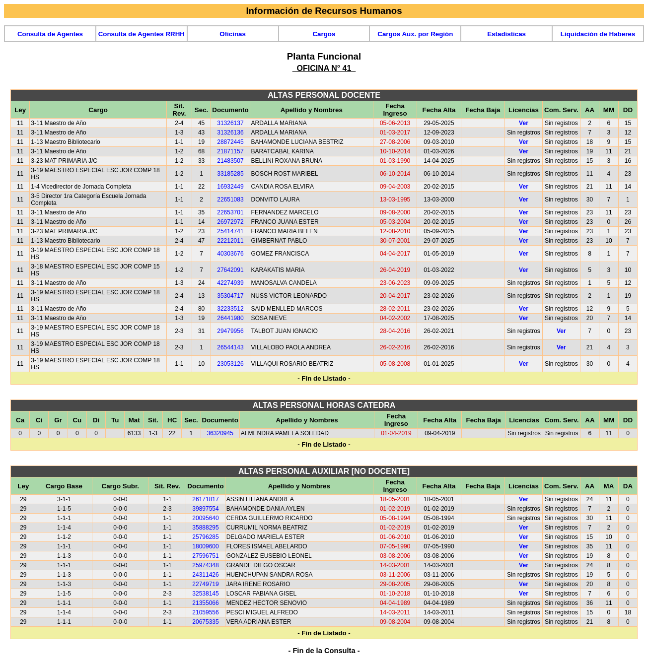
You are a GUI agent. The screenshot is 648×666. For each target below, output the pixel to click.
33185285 (230, 173)
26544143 (230, 347)
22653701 (230, 212)
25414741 (230, 231)
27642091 (230, 269)
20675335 (205, 621)
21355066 (205, 602)
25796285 (205, 536)
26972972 (230, 221)
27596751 (205, 555)
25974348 (205, 565)
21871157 (230, 151)
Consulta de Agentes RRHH (141, 34)
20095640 (205, 518)
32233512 (230, 308)
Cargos (323, 34)
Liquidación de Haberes (598, 34)
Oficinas (232, 34)
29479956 (230, 331)
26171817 (205, 499)
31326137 (230, 123)
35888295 (205, 527)
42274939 (230, 282)
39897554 (205, 508)
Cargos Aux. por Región (415, 34)
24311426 (205, 574)
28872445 (230, 141)
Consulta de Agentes (50, 34)
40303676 (230, 253)
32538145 (205, 593)
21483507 (230, 160)
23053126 (230, 363)
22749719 (205, 584)
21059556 (205, 612)
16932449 (230, 186)
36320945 (220, 433)
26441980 (230, 318)
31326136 (230, 132)
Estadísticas (506, 34)
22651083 (230, 199)
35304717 (230, 295)
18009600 (205, 546)
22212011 (230, 240)
